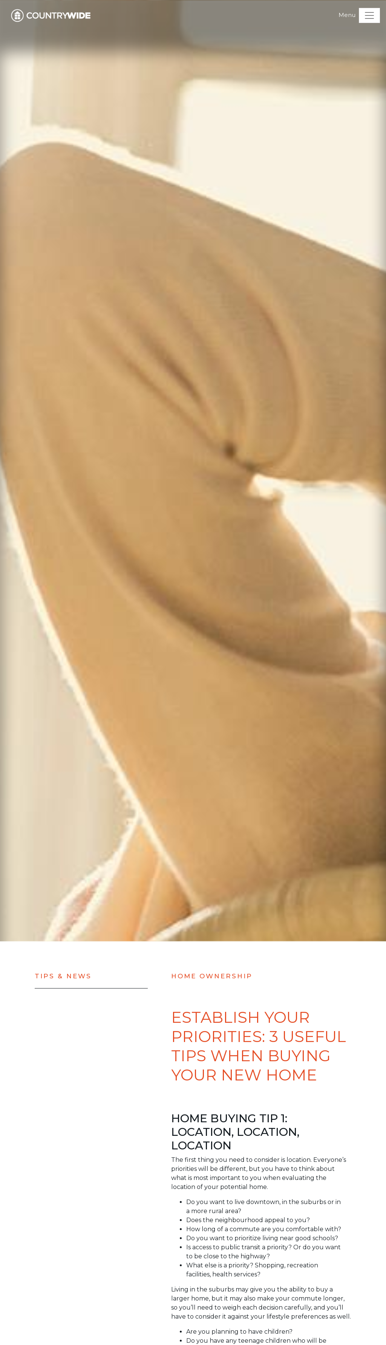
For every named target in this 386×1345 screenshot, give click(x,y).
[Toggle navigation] (369, 15)
